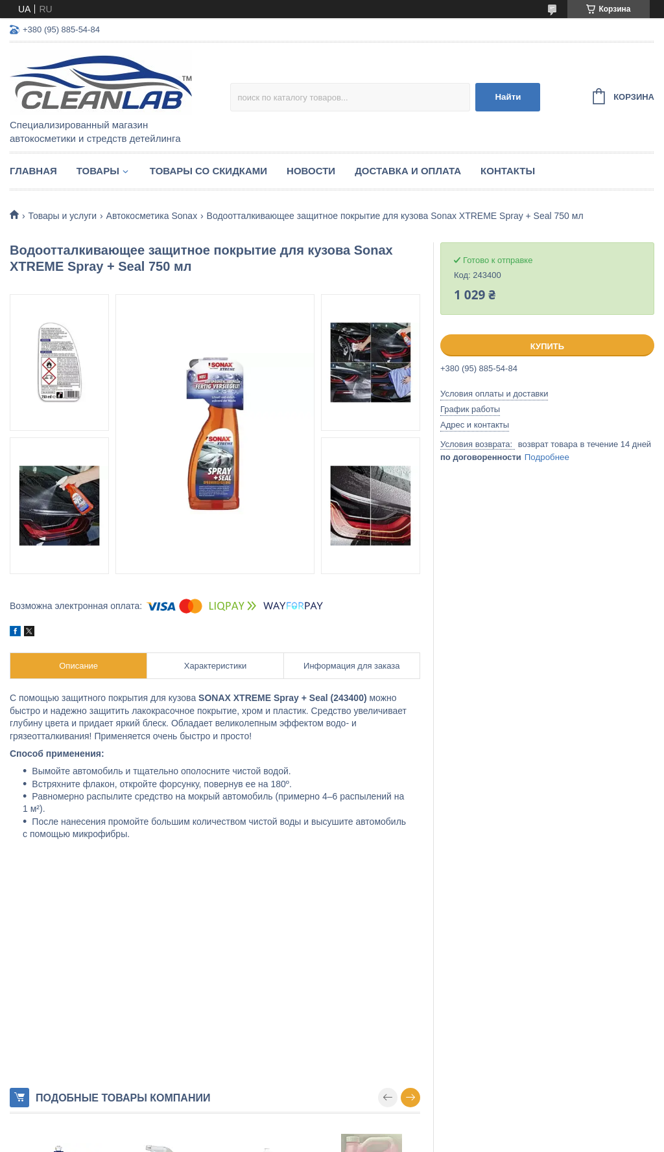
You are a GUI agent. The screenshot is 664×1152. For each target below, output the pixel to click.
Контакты (507, 171)
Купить (547, 346)
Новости (311, 171)
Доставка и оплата (408, 171)
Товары (98, 171)
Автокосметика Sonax (152, 216)
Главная (33, 171)
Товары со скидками (208, 171)
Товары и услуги (62, 216)
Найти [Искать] (508, 97)
